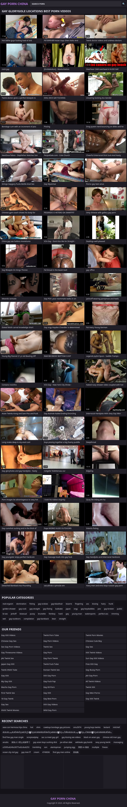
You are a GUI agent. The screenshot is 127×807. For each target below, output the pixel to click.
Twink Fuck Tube (51, 664)
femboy (52, 613)
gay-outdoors (15, 618)
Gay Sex (4, 704)
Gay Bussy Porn (93, 669)
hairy (103, 604)
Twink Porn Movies (94, 635)
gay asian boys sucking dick (45, 742)
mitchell (116, 727)
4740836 (46, 752)
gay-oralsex (43, 604)
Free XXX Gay (92, 664)
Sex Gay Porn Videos (10, 646)
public (119, 609)
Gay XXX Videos (8, 635)
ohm (38, 727)
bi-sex (5, 613)
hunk (111, 604)
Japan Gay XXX (7, 664)
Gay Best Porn (49, 698)
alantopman (55, 747)
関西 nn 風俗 (83, 747)
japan (68, 609)
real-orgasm (8, 604)
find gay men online (61, 752)
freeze (105, 747)
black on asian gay (92, 737)
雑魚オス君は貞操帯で (21, 742)
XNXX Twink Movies (10, 710)
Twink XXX (90, 687)
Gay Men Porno (93, 693)
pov (99, 609)
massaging (118, 742)
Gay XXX (5, 675)
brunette (42, 613)
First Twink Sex (8, 693)
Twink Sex (48, 646)
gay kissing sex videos (71, 737)
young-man (77, 613)
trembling (37, 747)
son (45, 747)
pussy (32, 613)
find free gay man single (13, 737)
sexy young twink (102, 742)
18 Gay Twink (7, 698)
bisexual (23, 613)
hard (61, 613)
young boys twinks (92, 727)
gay (67, 613)
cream (36, 752)
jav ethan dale (66, 742)
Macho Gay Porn (8, 687)
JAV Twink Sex (7, 658)
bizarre (69, 604)
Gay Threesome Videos (11, 652)
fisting (32, 604)
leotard (107, 727)
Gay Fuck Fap (49, 681)
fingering (79, 604)
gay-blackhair (57, 604)
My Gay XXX (6, 681)
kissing (95, 604)
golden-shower (9, 609)
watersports (90, 613)
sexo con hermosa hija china (15, 727)
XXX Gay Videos (50, 704)
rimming (115, 613)
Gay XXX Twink (92, 698)
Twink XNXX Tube (9, 669)
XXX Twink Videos (94, 652)
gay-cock (22, 609)
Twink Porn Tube (51, 635)
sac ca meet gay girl (50, 737)
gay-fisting (47, 609)
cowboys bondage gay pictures (56, 727)
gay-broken (109, 609)
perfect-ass (103, 613)
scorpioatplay (32, 737)
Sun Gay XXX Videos (95, 658)
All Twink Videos (93, 681)
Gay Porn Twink (50, 658)
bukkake (59, 609)
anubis (5, 742)
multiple (95, 747)
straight (62, 618)
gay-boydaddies (87, 609)
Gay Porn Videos (51, 641)
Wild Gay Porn (49, 710)
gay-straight (34, 609)
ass (87, 604)
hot (31, 727)
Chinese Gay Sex (8, 641)
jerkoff (13, 613)
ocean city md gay (10, 752)
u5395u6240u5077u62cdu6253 (16, 747)
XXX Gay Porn (49, 675)
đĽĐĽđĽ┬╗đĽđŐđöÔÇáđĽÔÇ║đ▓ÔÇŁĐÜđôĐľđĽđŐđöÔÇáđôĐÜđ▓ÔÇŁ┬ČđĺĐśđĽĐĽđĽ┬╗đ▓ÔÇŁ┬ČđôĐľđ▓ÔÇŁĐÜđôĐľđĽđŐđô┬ (57, 732)
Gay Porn (47, 652)
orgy (76, 609)
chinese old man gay (112, 737)
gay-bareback (43, 618)
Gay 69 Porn (49, 687)
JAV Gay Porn (92, 675)
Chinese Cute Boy (94, 641)
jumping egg (69, 747)
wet (4, 618)
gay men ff (26, 752)
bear (54, 618)
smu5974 (77, 727)
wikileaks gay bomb (83, 742)
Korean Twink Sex (51, 669)
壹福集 (76, 752)
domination (21, 604)
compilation (29, 618)
